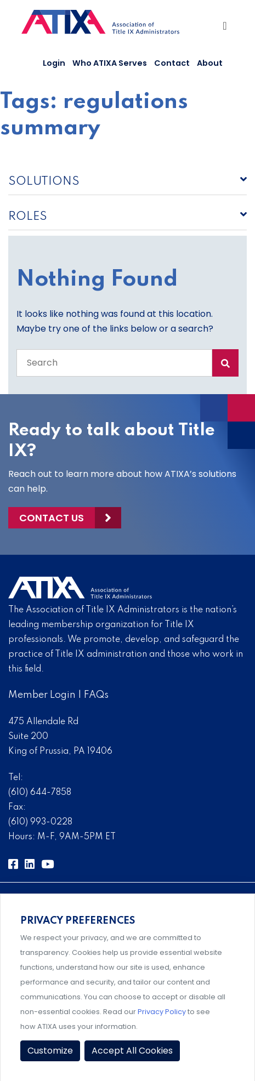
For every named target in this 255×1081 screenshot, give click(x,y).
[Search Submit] (225, 363)
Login (54, 63)
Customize (50, 1050)
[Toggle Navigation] (226, 28)
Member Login (42, 695)
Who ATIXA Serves (109, 63)
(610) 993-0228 (40, 822)
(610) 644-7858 (39, 792)
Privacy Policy (162, 1011)
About (210, 63)
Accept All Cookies (132, 1050)
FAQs (96, 695)
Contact (172, 63)
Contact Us (51, 518)
